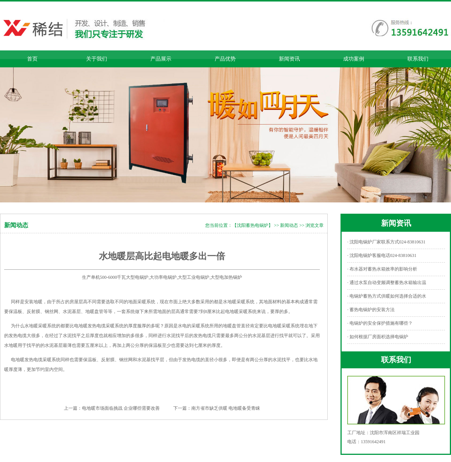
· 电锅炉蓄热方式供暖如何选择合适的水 (386, 296)
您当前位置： (218, 225)
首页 (32, 59)
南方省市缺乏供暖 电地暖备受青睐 (225, 408)
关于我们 (96, 59)
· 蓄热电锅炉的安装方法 (371, 309)
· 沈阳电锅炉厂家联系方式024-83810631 (386, 242)
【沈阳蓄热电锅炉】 (252, 225)
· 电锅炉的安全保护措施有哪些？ (380, 323)
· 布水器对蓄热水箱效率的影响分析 (382, 269)
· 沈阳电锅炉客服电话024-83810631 (381, 255)
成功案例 (353, 59)
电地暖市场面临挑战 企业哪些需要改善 (121, 408)
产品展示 (160, 59)
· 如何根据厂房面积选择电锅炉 (377, 336)
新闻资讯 (289, 59)
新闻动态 (289, 225)
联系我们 (417, 59)
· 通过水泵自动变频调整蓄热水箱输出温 (386, 282)
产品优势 (225, 59)
